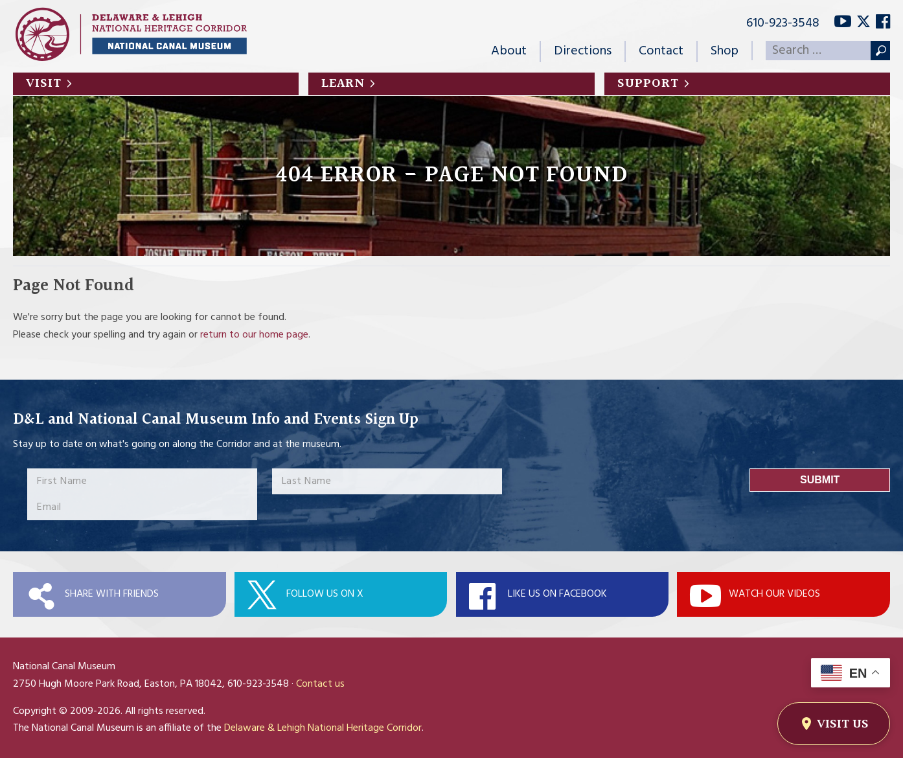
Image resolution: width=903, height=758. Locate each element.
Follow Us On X (324, 594)
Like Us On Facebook (557, 594)
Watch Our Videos (774, 594)
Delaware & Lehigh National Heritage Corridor (323, 728)
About (509, 51)
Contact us (320, 684)
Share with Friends (112, 594)
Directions (583, 51)
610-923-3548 (782, 23)
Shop (724, 51)
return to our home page (254, 335)
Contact (661, 51)
